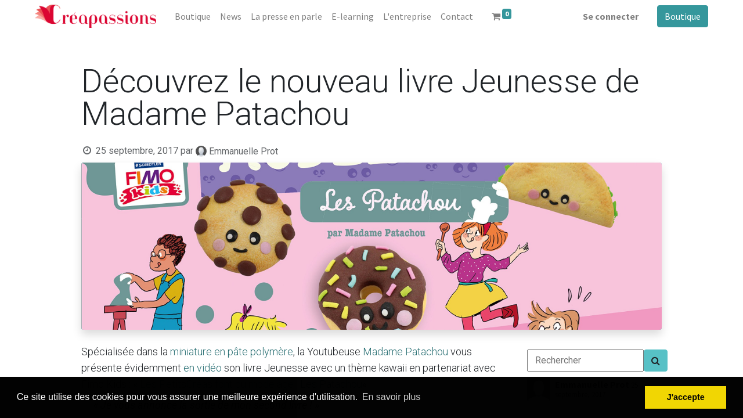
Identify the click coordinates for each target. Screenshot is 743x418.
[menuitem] (192, 16)
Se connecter (611, 16)
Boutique (683, 16)
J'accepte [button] (686, 397)
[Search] (656, 360)
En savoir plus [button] (391, 397)
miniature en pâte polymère (231, 351)
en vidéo (202, 368)
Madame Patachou (405, 351)
